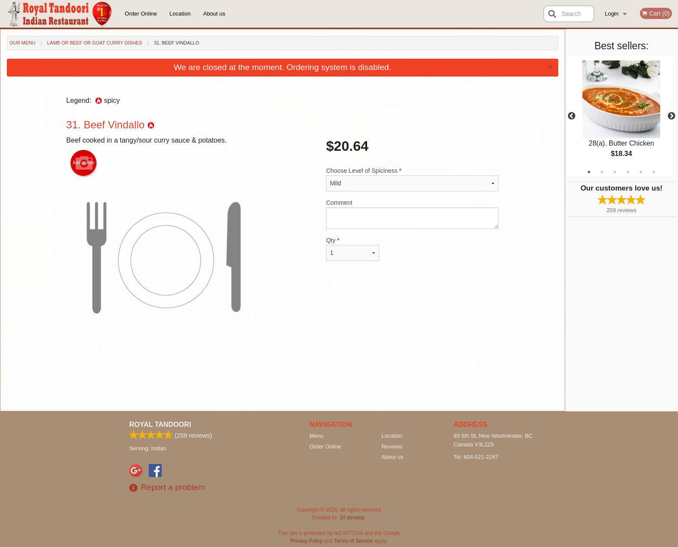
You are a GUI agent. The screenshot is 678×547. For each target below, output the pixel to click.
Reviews (391, 446)
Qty (352, 249)
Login (612, 13)
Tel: (476, 457)
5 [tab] (640, 172)
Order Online (141, 13)
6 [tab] (653, 172)
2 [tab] (602, 172)
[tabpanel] (621, 116)
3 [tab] (615, 172)
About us (214, 13)
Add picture (84, 163)
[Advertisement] (282, 382)
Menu (316, 436)
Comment (412, 214)
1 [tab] (589, 172)
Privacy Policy (307, 541)
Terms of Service (353, 541)
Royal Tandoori (160, 424)
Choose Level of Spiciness (412, 179)
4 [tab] (628, 172)
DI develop (352, 518)
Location (180, 13)
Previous (571, 116)
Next (671, 116)
